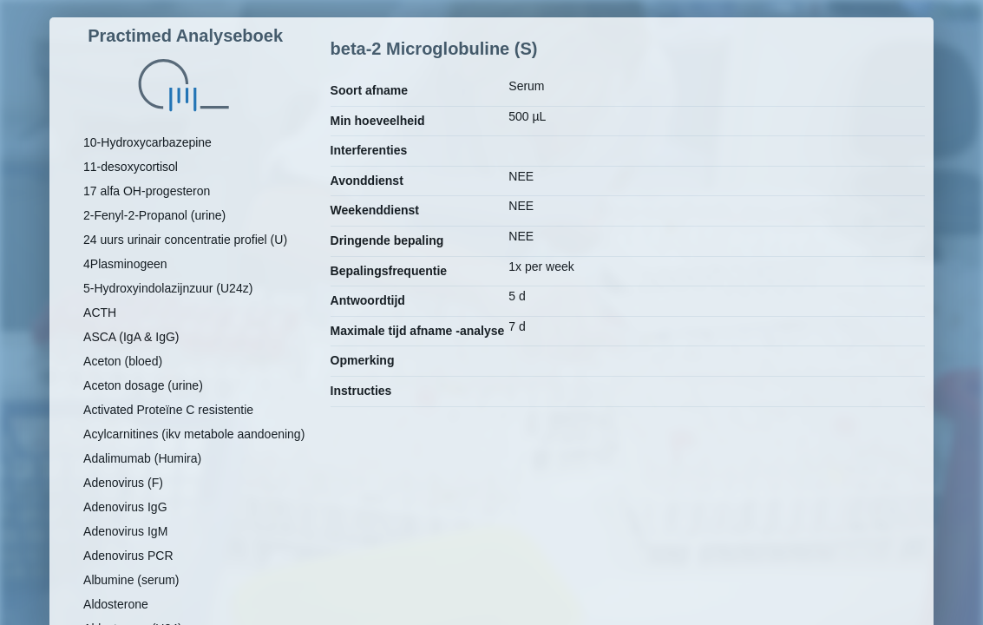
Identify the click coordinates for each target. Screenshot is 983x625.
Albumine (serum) (131, 580)
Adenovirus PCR (128, 555)
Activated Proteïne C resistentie (168, 410)
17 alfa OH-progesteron (146, 191)
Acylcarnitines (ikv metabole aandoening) (194, 434)
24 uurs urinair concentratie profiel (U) (185, 240)
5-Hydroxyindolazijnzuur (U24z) (167, 288)
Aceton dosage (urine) (143, 385)
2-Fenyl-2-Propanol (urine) (154, 215)
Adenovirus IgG (125, 507)
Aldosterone (115, 604)
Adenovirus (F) (123, 483)
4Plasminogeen (125, 264)
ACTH (99, 312)
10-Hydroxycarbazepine (147, 142)
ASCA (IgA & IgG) (131, 337)
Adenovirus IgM (125, 531)
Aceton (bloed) (122, 361)
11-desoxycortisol (130, 167)
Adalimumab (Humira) (142, 458)
